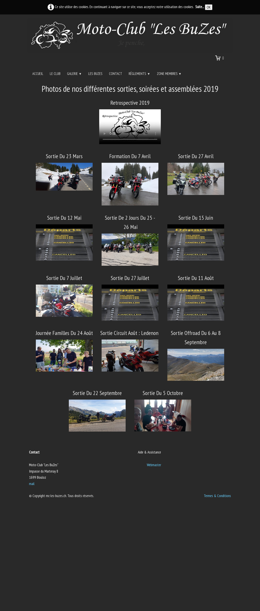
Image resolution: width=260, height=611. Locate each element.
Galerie (74, 73)
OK (209, 7)
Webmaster (154, 464)
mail (32, 483)
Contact (115, 73)
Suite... (199, 6)
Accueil (37, 73)
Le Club (55, 73)
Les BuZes (95, 73)
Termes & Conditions (217, 495)
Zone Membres (169, 73)
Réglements (139, 73)
